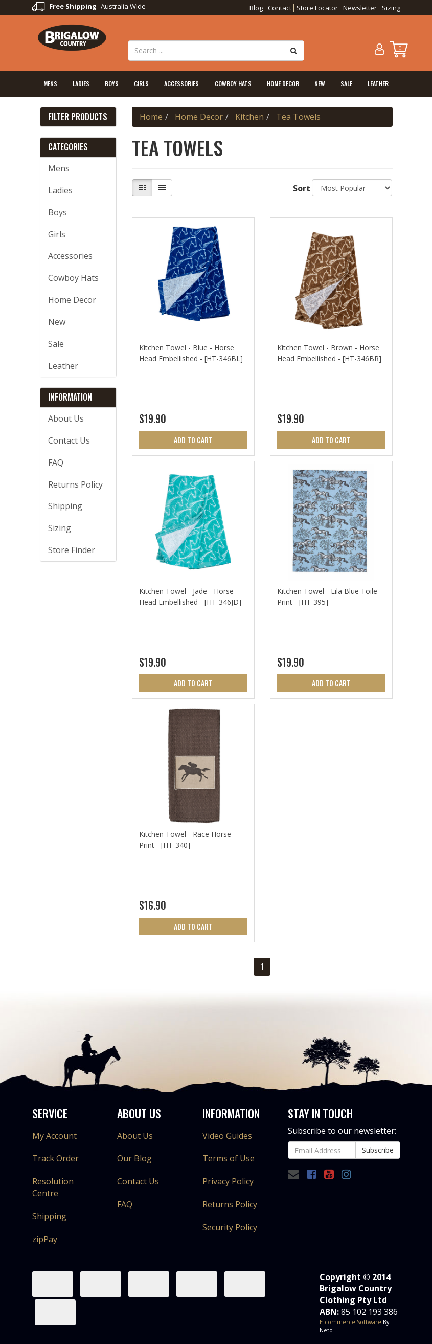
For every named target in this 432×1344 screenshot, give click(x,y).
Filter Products (77, 117)
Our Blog (134, 1158)
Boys (112, 83)
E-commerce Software (350, 1322)
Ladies (81, 83)
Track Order (55, 1158)
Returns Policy (75, 484)
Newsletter (360, 7)
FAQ (55, 462)
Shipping (65, 506)
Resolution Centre (53, 1187)
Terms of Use (228, 1158)
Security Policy (229, 1227)
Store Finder (71, 550)
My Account (54, 1135)
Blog (256, 7)
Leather (378, 83)
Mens (50, 83)
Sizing (391, 7)
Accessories (181, 83)
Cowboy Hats (233, 83)
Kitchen (249, 116)
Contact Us (69, 440)
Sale (346, 83)
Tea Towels (298, 116)
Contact (279, 7)
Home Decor (283, 83)
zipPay (44, 1239)
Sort (298, 188)
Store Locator (317, 7)
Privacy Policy (228, 1181)
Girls (141, 83)
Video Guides (227, 1135)
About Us (66, 418)
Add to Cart (193, 439)
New (319, 83)
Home (151, 116)
